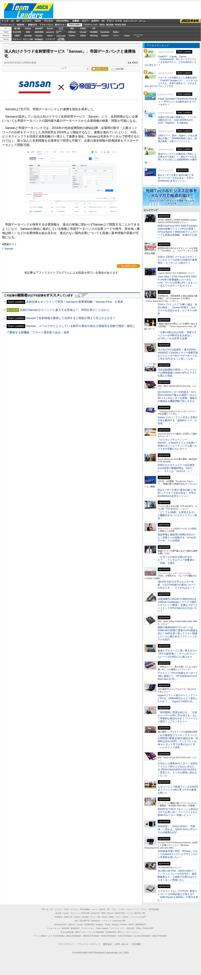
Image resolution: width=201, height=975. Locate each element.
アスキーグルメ (46, 25)
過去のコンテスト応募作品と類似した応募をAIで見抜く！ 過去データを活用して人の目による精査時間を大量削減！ (171, 158)
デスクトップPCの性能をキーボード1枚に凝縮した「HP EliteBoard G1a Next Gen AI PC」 (178, 676)
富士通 (17, 28)
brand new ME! (119, 921)
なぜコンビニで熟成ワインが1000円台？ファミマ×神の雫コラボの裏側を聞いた (178, 789)
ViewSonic (105, 32)
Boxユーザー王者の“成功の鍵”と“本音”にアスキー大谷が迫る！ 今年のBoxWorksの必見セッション (176, 178)
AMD (28, 32)
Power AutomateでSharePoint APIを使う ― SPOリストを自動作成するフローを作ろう (177, 102)
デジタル (48, 21)
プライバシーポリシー (88, 944)
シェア (63, 68)
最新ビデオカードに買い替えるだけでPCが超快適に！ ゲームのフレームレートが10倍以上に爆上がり (177, 653)
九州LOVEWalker (125, 936)
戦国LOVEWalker (159, 936)
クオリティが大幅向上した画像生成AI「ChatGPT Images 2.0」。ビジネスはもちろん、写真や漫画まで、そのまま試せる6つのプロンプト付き (171, 81)
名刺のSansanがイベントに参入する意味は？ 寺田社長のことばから (64, 309)
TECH (38, 21)
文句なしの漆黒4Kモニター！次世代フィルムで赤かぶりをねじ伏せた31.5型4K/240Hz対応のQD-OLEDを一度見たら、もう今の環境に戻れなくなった (178, 769)
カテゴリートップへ (128, 266)
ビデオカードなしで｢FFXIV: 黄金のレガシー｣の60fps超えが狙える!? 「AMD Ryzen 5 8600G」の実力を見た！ (178, 896)
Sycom (50, 28)
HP (94, 28)
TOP (43, 909)
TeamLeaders (75, 25)
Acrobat (28, 36)
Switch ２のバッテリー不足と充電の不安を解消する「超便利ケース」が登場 (178, 420)
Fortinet (104, 36)
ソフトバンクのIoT (138, 35)
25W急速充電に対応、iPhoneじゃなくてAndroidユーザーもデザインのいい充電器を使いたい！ (178, 854)
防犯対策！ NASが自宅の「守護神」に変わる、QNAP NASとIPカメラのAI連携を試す (177, 829)
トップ (5, 21)
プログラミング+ (90, 25)
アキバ (110, 21)
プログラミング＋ (117, 928)
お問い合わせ (122, 944)
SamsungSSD (58, 31)
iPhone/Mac (62, 21)
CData (83, 36)
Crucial (83, 32)
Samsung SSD (60, 925)
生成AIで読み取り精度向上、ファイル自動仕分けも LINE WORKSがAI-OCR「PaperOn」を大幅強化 (177, 120)
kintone (39, 36)
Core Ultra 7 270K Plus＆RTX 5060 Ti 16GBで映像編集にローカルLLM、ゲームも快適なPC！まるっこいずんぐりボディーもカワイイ (178, 281)
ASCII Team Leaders (28, 10)
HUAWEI (94, 32)
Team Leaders (102, 928)
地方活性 (110, 25)
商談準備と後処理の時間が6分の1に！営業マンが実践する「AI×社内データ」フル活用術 (177, 537)
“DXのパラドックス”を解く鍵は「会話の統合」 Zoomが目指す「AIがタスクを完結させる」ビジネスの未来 (177, 309)
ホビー (85, 21)
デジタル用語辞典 (96, 932)
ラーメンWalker (40, 936)
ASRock (71, 32)
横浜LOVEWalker (74, 936)
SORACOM (89, 925)
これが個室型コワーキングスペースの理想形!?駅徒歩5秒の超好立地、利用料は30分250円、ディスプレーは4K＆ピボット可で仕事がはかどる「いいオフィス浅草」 (178, 741)
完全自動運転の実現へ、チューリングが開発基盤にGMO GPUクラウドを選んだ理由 (177, 372)
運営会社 (107, 944)
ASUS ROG (39, 32)
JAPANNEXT (39, 39)
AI (12, 21)
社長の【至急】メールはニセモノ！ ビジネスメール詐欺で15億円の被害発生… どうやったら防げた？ (177, 259)
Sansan (8, 248)
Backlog (94, 36)
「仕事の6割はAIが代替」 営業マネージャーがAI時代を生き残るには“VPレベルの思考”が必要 (177, 335)
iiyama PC (95, 913)
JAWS (17, 36)
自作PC (95, 21)
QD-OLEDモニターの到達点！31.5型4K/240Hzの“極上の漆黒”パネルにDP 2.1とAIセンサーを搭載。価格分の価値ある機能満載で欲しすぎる (177, 396)
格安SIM (20, 25)
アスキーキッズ (7, 25)
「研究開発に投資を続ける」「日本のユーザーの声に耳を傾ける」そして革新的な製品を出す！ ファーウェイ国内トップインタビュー (178, 717)
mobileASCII (110, 932)
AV (103, 21)
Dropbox (72, 36)
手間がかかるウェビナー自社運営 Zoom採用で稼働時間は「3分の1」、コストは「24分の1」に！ (177, 468)
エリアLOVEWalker (56, 936)
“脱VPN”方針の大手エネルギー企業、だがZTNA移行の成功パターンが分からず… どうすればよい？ (177, 584)
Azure (50, 36)
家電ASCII (32, 25)
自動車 (75, 21)
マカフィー (17, 39)
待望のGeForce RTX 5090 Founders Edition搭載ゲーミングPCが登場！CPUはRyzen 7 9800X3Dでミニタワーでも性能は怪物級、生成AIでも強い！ (178, 231)
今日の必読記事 (67, 932)
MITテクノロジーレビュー (129, 932)
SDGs (102, 25)
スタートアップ (130, 21)
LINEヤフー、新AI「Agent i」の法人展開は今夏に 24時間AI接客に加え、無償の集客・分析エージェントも (177, 138)
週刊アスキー (60, 25)
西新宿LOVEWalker (91, 936)
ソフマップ (50, 39)
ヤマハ (116, 36)
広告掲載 (136, 944)
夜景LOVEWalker (108, 936)
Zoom (127, 36)
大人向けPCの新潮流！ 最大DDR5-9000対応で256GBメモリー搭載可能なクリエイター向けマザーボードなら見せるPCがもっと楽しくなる (178, 354)
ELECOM (17, 32)
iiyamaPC (39, 28)
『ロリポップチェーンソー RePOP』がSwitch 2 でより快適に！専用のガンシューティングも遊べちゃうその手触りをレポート (178, 444)
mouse (28, 28)
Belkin (116, 32)
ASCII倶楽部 (190, 21)
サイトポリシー (67, 944)
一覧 (87, 69)
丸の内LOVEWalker (142, 936)
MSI (72, 28)
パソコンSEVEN (61, 28)
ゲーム (142, 21)
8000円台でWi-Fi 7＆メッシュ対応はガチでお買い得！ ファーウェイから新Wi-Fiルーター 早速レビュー (178, 812)
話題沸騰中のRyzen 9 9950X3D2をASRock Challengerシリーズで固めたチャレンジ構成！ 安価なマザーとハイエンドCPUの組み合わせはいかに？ (178, 604)
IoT (18, 21)
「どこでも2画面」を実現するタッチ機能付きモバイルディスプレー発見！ (177, 515)
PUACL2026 (120, 25)
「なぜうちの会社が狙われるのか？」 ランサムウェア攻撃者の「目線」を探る (176, 559)
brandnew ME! (61, 39)
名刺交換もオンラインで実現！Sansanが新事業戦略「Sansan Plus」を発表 (74, 301)
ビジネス (26, 21)
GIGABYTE (50, 32)
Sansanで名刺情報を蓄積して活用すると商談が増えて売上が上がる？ (70, 318)
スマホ (118, 21)
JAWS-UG (68, 917)
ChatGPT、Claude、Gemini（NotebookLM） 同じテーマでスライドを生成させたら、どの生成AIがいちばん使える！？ (170, 60)
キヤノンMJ (28, 39)
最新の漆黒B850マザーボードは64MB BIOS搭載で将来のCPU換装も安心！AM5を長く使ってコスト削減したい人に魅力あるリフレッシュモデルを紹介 (178, 633)
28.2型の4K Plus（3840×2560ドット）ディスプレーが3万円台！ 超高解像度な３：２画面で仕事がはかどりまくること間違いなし (177, 875)
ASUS (83, 28)
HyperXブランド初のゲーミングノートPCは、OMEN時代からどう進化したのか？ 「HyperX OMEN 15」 (178, 698)
